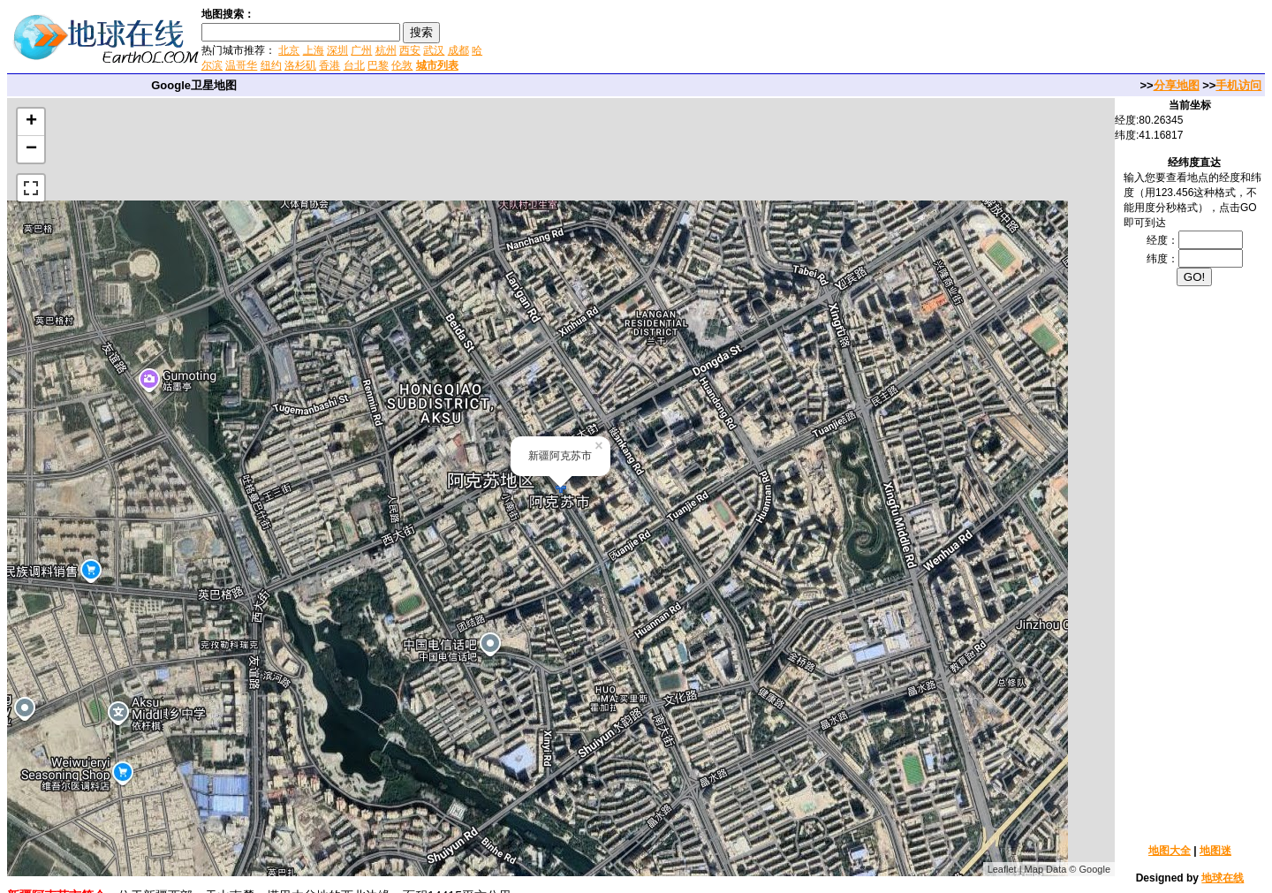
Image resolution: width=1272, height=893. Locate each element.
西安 (409, 50)
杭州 (386, 50)
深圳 (337, 50)
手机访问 (1238, 85)
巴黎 (378, 65)
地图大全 (1169, 850)
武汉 (433, 50)
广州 (361, 50)
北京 (288, 50)
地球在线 (1222, 878)
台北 (354, 65)
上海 (313, 50)
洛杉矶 (300, 65)
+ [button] (31, 122)
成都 (458, 50)
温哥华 (241, 65)
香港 (329, 65)
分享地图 (1177, 85)
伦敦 (402, 65)
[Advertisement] (697, 38)
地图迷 (1215, 850)
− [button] (31, 149)
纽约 (271, 65)
